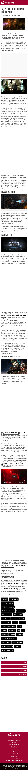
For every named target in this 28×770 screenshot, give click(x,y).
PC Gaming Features (8, 607)
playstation (12, 630)
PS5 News (5, 634)
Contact (14, 751)
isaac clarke (11, 626)
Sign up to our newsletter (8, 588)
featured (22, 623)
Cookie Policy (14, 758)
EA (23, 619)
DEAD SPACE (18, 615)
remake (12, 634)
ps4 (23, 630)
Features (4, 599)
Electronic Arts (6, 623)
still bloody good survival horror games (13, 566)
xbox (3, 646)
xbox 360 (10, 646)
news (19, 626)
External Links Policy (14, 740)
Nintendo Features (7, 603)
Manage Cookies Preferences (14, 760)
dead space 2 (6, 619)
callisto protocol (6, 615)
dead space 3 (16, 619)
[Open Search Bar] (22, 2)
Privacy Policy (14, 756)
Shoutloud (14, 747)
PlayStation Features (8, 611)
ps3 (19, 630)
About (14, 742)
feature (15, 623)
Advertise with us (14, 744)
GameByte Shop (12, 583)
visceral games (17, 642)
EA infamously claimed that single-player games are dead (13, 433)
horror (4, 626)
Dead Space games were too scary (13, 316)
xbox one (18, 646)
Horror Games (13, 599)
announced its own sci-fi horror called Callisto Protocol (12, 464)
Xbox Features (20, 611)
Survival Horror (6, 642)
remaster (20, 634)
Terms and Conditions (14, 754)
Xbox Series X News (7, 650)
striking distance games (9, 638)
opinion (4, 630)
